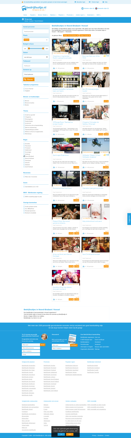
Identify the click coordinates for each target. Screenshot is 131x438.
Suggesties (129, 219)
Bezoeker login (80, 2)
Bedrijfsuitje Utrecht (27, 372)
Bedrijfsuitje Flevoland (50, 368)
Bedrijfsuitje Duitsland (93, 368)
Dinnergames (29, 119)
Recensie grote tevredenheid (74, 418)
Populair (32, 15)
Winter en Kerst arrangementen (34, 131)
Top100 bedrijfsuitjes (71, 425)
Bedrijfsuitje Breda (27, 379)
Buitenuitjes (25, 418)
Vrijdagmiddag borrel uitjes (73, 423)
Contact (107, 435)
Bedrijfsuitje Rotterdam (28, 368)
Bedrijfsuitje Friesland (50, 370)
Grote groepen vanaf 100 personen (75, 409)
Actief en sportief (30, 115)
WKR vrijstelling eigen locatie (33, 196)
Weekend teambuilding (28, 405)
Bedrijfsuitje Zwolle (27, 395)
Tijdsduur (52, 15)
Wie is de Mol (25, 420)
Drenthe (27, 143)
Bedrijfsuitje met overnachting (30, 407)
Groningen (28, 152)
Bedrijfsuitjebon (85, 342)
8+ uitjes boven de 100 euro (73, 420)
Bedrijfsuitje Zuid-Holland (51, 390)
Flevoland (28, 146)
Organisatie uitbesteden (87, 349)
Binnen (27, 100)
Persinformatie (85, 344)
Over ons (97, 337)
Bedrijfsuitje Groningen (28, 386)
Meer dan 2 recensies (31, 176)
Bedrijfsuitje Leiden (27, 390)
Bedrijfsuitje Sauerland (72, 370)
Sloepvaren (47, 420)
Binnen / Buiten (42, 15)
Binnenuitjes (25, 416)
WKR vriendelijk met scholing (95, 407)
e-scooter (46, 416)
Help (105, 2)
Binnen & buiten (29, 103)
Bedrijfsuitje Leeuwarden (29, 388)
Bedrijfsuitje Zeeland (49, 388)
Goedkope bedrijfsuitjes (72, 411)
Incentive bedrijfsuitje (71, 414)
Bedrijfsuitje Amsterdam (28, 365)
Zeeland (27, 164)
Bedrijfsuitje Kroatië (92, 370)
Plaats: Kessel (85, 35)
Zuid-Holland (29, 167)
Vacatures (98, 344)
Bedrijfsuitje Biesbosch (72, 368)
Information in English (87, 346)
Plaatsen (60, 15)
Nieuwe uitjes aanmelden (102, 346)
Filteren (30, 79)
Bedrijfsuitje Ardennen (72, 365)
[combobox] (36, 40)
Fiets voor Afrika (48, 411)
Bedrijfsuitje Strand (27, 409)
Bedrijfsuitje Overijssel (50, 384)
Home (25, 15)
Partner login (94, 2)
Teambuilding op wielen (31, 129)
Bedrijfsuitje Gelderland (50, 372)
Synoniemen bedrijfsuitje (29, 430)
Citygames (28, 117)
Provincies (70, 15)
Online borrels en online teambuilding (76, 405)
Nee (70, 434)
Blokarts (46, 405)
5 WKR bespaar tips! (86, 339)
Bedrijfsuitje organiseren (87, 337)
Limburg (27, 154)
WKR (98, 15)
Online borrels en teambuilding (34, 125)
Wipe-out (24, 427)
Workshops (28, 133)
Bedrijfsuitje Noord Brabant (51, 379)
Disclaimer (98, 342)
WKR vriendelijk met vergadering (96, 409)
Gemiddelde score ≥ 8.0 (31, 186)
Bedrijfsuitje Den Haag (28, 370)
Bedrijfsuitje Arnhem (27, 377)
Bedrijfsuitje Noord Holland (51, 381)
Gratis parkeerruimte (31, 206)
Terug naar (28, 19)
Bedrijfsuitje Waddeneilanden (74, 374)
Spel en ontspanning (30, 127)
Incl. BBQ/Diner (29, 208)
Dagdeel (27, 91)
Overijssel (28, 160)
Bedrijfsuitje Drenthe (49, 365)
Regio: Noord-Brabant (71, 35)
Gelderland (28, 150)
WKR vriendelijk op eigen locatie (96, 405)
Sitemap (97, 349)
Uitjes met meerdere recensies (74, 416)
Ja (61, 434)
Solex (45, 423)
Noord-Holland (29, 158)
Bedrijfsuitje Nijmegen (28, 393)
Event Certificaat (99, 339)
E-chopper (47, 407)
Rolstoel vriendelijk (30, 213)
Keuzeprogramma (30, 210)
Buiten (27, 105)
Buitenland (90, 15)
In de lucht (28, 123)
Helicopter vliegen (49, 414)
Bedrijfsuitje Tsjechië (93, 372)
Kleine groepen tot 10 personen (74, 407)
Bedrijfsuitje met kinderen (29, 414)
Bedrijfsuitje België (92, 365)
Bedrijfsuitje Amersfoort (28, 374)
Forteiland (24, 411)
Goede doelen (29, 121)
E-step (45, 409)
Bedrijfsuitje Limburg (49, 377)
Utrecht (27, 162)
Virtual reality (25, 425)
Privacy (94, 435)
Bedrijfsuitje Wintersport (28, 423)
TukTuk (46, 425)
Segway (46, 418)
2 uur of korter (29, 88)
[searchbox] (30, 40)
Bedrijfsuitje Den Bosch (28, 381)
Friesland (27, 148)
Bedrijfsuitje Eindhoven (28, 384)
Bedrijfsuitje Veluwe (71, 372)
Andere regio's (80, 15)
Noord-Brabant (29, 156)
